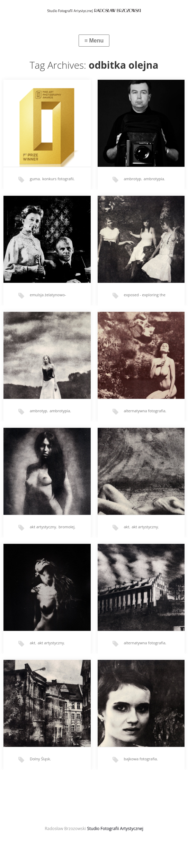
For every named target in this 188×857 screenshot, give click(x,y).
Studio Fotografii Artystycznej (115, 828)
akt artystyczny (43, 526)
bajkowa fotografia (140, 758)
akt (126, 526)
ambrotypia (154, 178)
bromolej (66, 526)
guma (35, 178)
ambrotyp (132, 178)
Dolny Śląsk (40, 758)
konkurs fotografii (58, 178)
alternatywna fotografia (144, 410)
